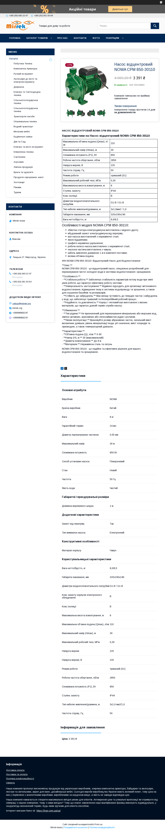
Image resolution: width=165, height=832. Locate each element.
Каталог (13, 58)
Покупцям (112, 38)
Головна (14, 38)
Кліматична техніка (24, 152)
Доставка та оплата (16, 774)
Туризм (17, 192)
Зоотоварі (19, 182)
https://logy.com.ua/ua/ (49, 810)
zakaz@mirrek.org (21, 303)
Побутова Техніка (23, 63)
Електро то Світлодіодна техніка (27, 93)
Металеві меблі (22, 131)
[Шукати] (155, 26)
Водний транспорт (23, 126)
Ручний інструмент (23, 74)
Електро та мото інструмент (28, 147)
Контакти (80, 38)
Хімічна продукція (23, 167)
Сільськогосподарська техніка (26, 101)
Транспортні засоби (24, 116)
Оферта (10, 782)
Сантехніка (19, 157)
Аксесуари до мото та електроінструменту (25, 80)
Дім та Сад (20, 141)
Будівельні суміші (23, 136)
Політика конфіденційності (20, 778)
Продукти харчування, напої (29, 177)
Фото (96, 38)
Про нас (62, 38)
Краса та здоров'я (23, 172)
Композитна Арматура (25, 68)
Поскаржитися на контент (75, 827)
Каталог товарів (37, 38)
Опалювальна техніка (25, 121)
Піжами (17, 187)
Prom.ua (98, 824)
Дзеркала (19, 87)
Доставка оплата (15, 770)
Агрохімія (19, 162)
